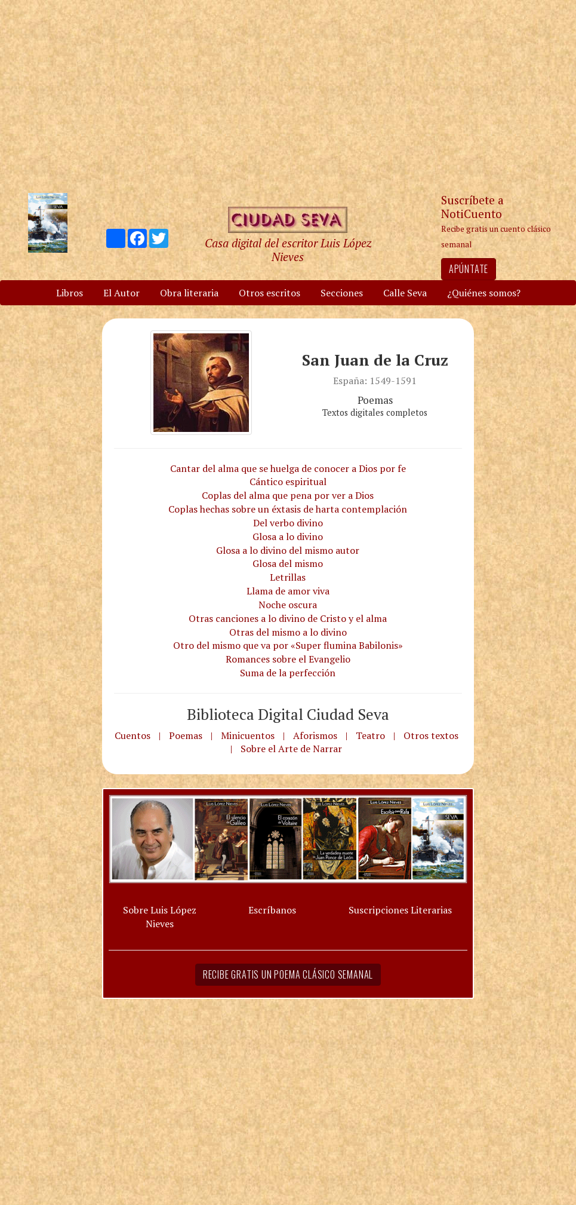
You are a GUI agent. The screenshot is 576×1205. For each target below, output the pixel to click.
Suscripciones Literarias (400, 909)
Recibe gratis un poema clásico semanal (288, 974)
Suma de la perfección (287, 672)
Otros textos (430, 735)
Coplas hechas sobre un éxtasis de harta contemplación (287, 509)
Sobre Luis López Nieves (159, 916)
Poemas (185, 735)
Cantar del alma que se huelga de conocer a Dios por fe (288, 468)
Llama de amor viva (288, 590)
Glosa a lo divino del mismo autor (287, 550)
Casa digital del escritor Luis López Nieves (288, 249)
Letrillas (288, 577)
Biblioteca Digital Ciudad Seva (288, 714)
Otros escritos (269, 292)
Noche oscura (287, 604)
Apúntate (468, 269)
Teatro (370, 735)
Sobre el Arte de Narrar (291, 748)
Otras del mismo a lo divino (288, 632)
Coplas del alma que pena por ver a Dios (288, 495)
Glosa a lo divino (287, 536)
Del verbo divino (288, 522)
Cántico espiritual (288, 481)
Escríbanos (272, 909)
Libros (69, 292)
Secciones (342, 292)
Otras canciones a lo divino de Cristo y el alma (288, 618)
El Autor (121, 292)
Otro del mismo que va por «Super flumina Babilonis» (288, 645)
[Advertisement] (288, 95)
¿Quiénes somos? (483, 292)
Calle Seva (405, 292)
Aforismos (315, 735)
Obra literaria (189, 292)
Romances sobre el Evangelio (288, 659)
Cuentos (132, 735)
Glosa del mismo (287, 563)
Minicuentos (248, 735)
